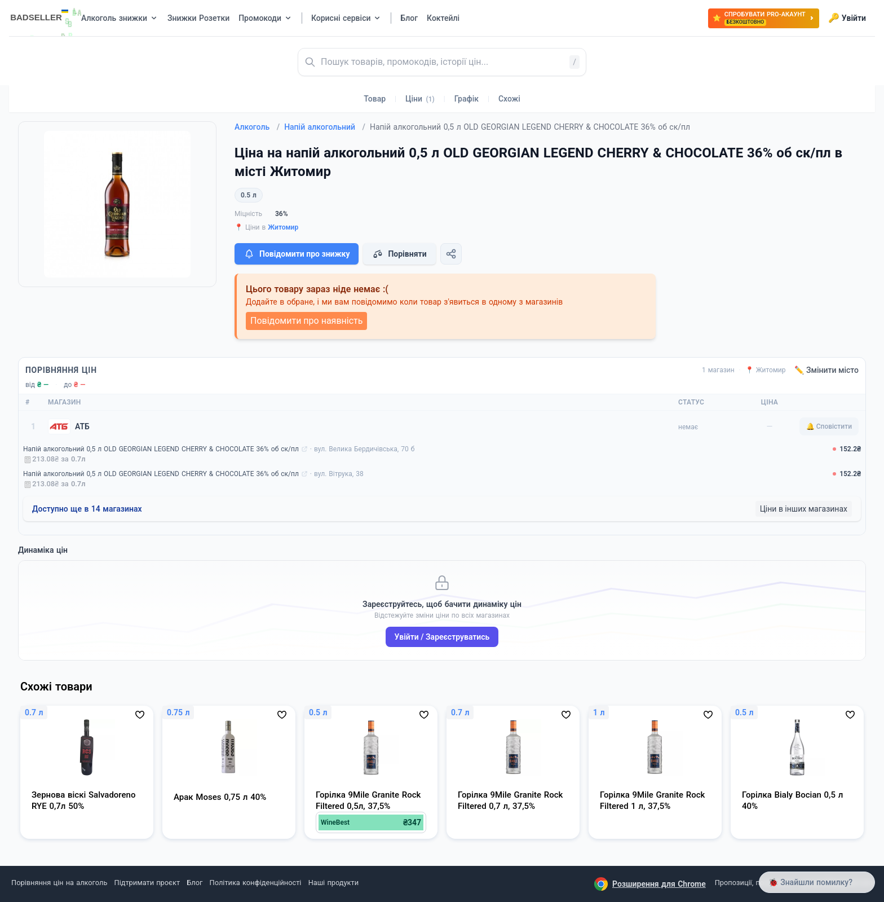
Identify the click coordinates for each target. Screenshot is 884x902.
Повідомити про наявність (306, 320)
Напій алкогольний (324, 126)
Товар (375, 98)
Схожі (509, 98)
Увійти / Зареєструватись (442, 636)
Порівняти (399, 253)
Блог (194, 882)
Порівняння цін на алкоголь (59, 882)
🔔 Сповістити (829, 426)
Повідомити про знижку (297, 253)
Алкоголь (257, 126)
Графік (466, 98)
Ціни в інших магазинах (803, 508)
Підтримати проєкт (147, 882)
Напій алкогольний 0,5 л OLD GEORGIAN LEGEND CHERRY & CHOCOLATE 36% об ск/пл (161, 449)
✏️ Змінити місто (826, 370)
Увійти (847, 18)
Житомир (283, 227)
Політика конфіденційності (256, 882)
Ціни (420, 98)
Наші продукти (333, 882)
